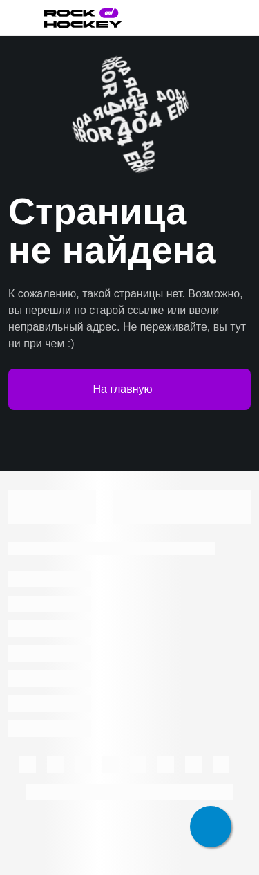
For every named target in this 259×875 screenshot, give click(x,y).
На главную (129, 389)
